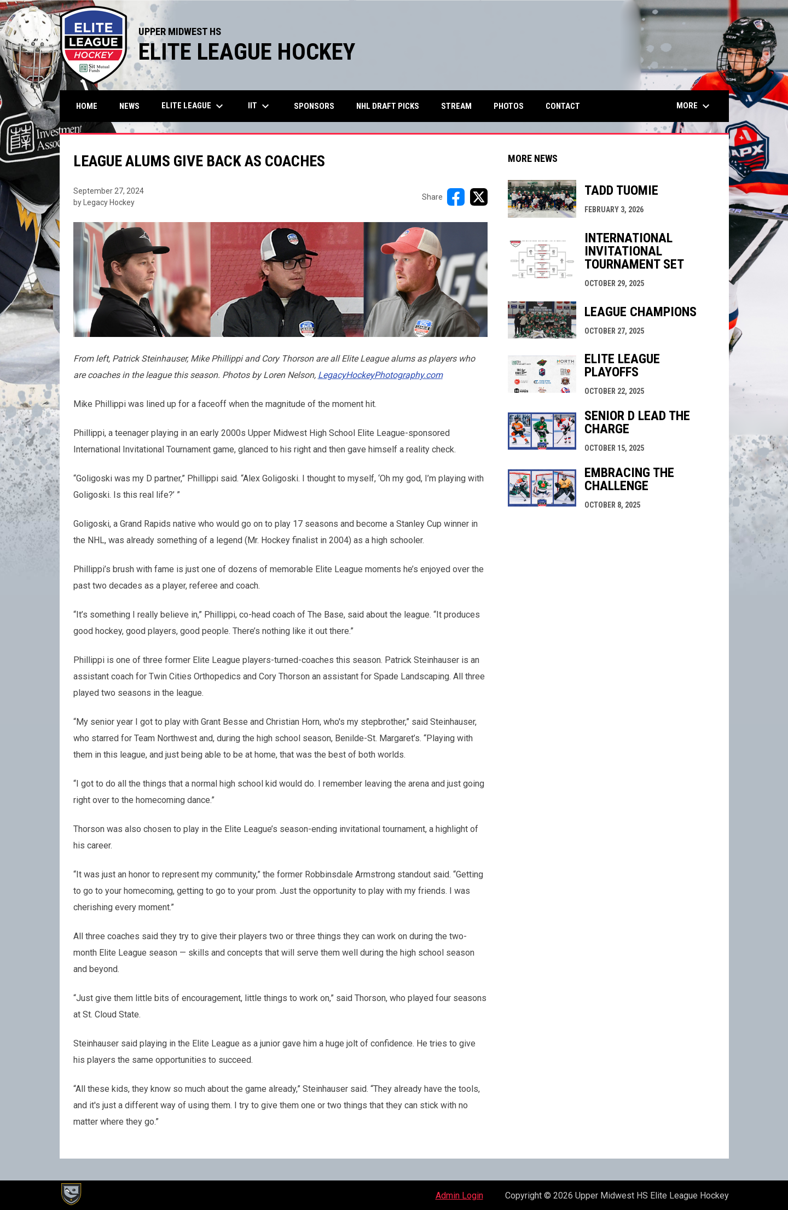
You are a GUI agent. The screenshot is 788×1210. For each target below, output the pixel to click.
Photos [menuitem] (509, 106)
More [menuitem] (694, 106)
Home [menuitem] (86, 106)
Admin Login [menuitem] (459, 1195)
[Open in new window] (380, 375)
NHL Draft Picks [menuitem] (387, 106)
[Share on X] (479, 197)
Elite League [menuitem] (193, 106)
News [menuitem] (129, 106)
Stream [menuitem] (456, 106)
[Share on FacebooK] (456, 197)
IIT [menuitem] (260, 106)
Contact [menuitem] (563, 106)
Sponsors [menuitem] (314, 106)
